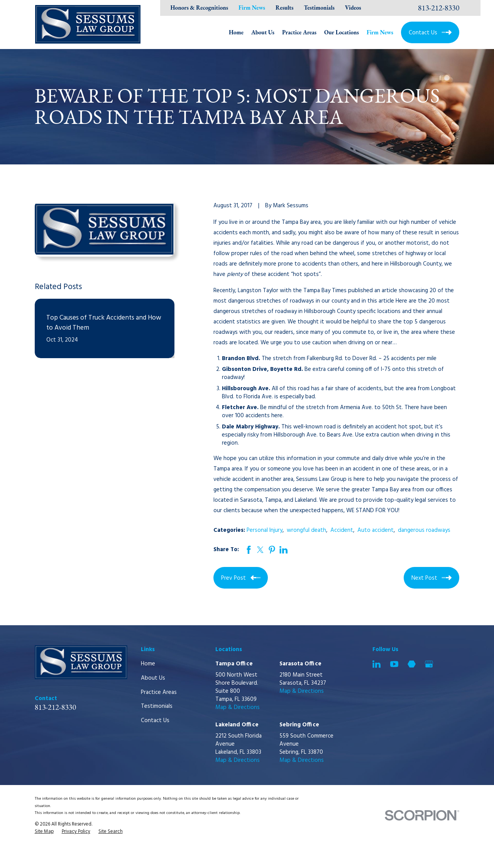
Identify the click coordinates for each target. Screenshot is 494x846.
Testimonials (319, 7)
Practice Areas (159, 692)
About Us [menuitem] (262, 32)
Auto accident (375, 530)
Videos (353, 7)
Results (284, 7)
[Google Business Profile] (429, 664)
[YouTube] (394, 664)
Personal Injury (265, 530)
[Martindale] (412, 664)
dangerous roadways (424, 530)
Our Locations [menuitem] (341, 32)
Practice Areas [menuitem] (299, 32)
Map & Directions (237, 707)
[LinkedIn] (376, 664)
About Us (153, 678)
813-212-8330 (439, 8)
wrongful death (306, 530)
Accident (341, 530)
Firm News (252, 7)
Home (148, 663)
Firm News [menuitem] (380, 32)
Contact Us (155, 720)
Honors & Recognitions (199, 7)
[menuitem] (44, 832)
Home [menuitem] (236, 32)
